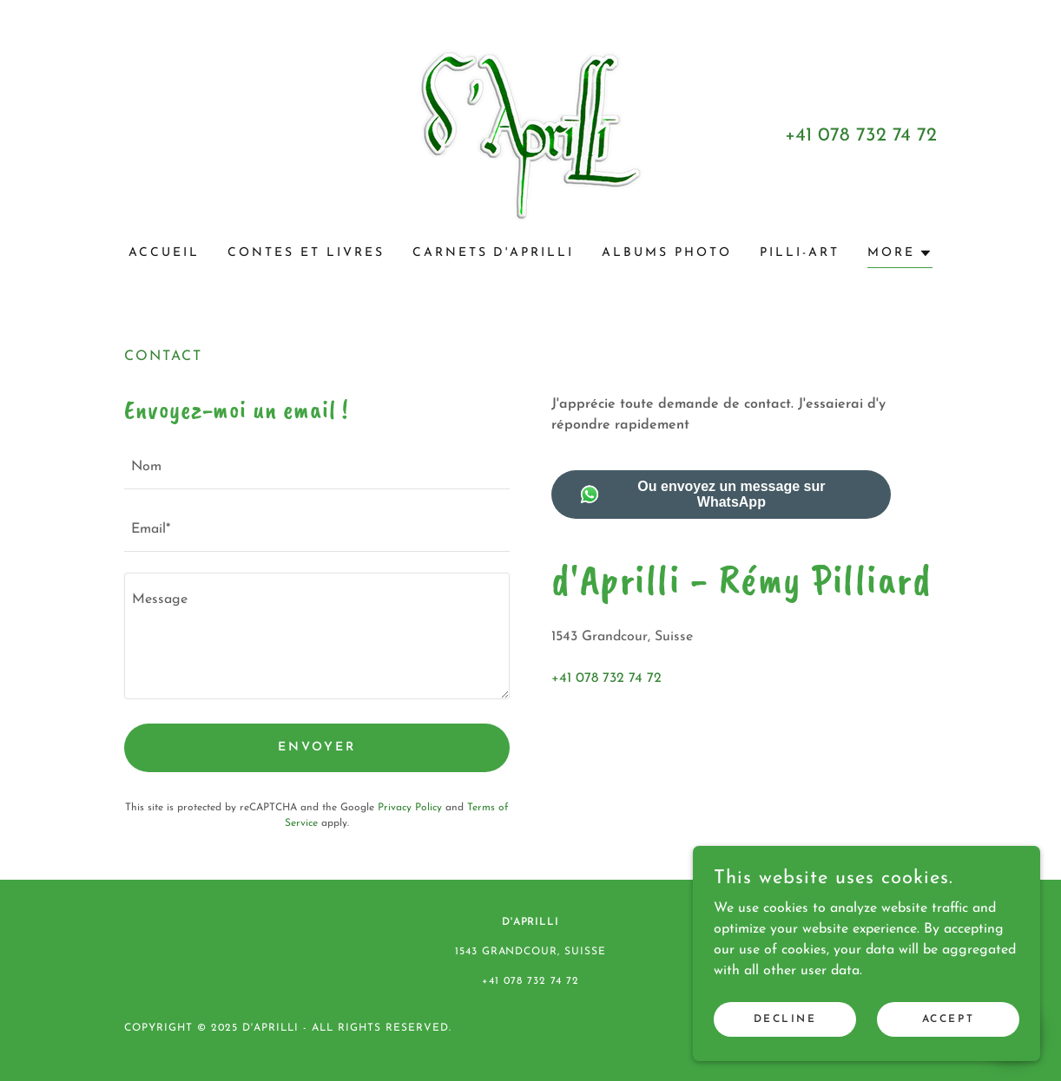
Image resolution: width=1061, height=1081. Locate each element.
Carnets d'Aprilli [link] (493, 252)
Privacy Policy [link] (410, 808)
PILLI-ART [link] (800, 252)
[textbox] (317, 468)
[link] (530, 134)
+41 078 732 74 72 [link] (861, 136)
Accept (948, 1054)
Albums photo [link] (667, 252)
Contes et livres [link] (306, 252)
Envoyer (317, 747)
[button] (899, 255)
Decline (785, 1054)
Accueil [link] (164, 252)
